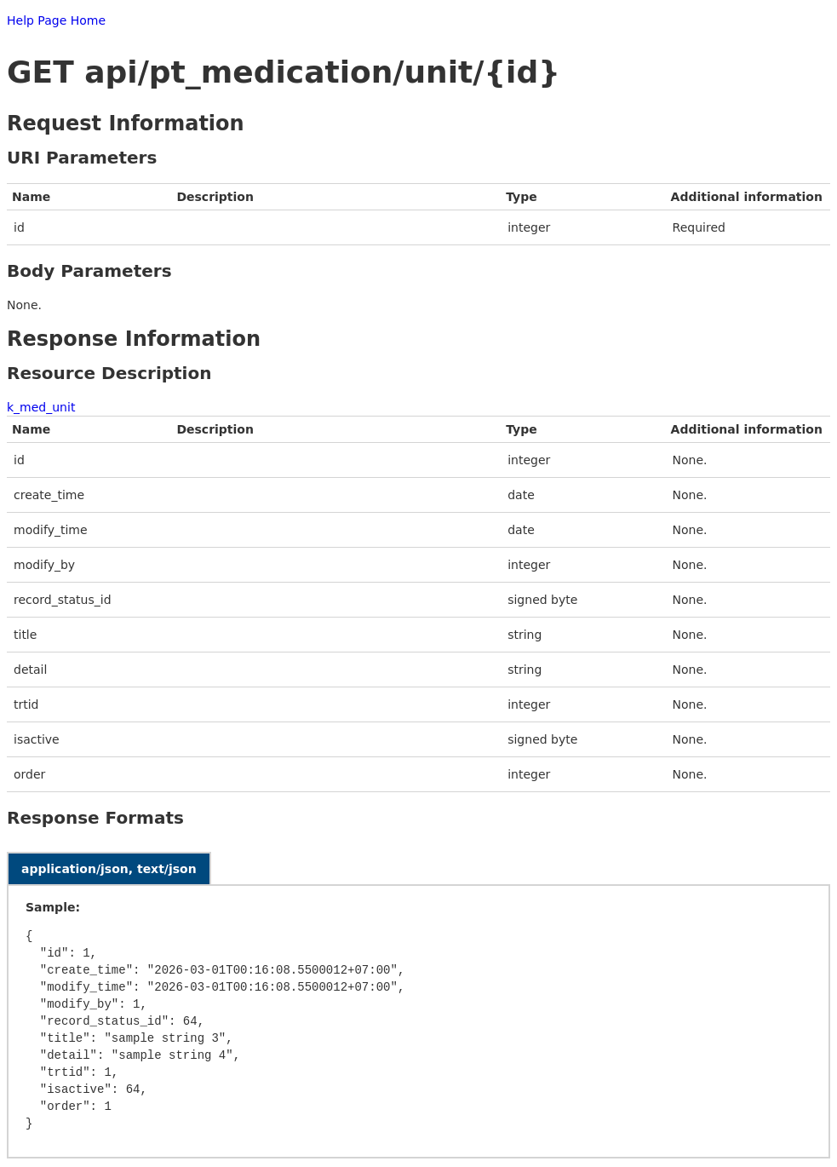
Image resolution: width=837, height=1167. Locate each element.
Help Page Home (56, 20)
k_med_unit (41, 407)
